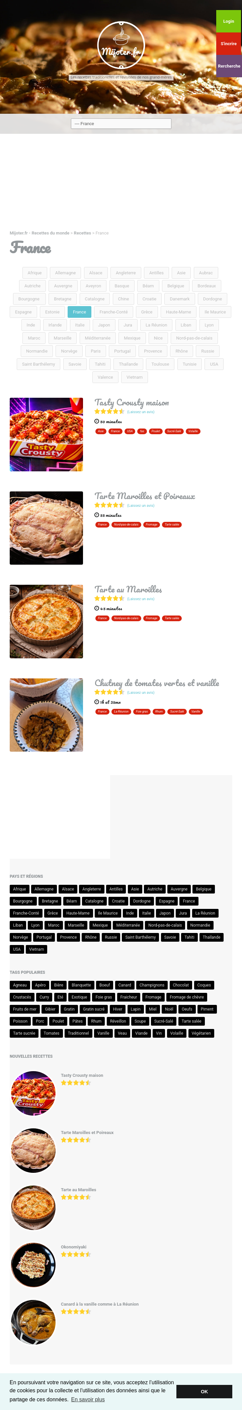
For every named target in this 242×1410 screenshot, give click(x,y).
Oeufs (187, 1009)
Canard (124, 985)
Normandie (37, 351)
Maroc (34, 338)
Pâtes (78, 1021)
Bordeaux (206, 285)
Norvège (69, 351)
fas (142, 431)
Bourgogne (29, 298)
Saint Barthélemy (38, 364)
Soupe (140, 1021)
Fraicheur (128, 997)
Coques (204, 985)
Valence (105, 377)
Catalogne (95, 298)
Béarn (148, 285)
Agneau (20, 985)
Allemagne (65, 272)
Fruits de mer (24, 1009)
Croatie (150, 298)
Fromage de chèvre (187, 997)
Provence (153, 351)
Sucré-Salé (174, 431)
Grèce (147, 311)
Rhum (159, 711)
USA (214, 364)
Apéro (40, 985)
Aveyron (93, 285)
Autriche (32, 285)
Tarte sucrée (24, 1033)
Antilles (156, 272)
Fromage (152, 524)
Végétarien (201, 1033)
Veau (122, 1033)
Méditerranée (97, 338)
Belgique (175, 285)
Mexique (132, 338)
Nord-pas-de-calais (194, 338)
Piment (207, 1009)
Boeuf (104, 985)
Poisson (20, 1021)
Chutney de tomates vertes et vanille (156, 683)
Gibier (50, 1009)
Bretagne (62, 298)
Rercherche (229, 66)
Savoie (75, 364)
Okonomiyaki (73, 1246)
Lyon (209, 324)
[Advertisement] (121, 184)
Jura (128, 324)
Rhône (181, 351)
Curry (44, 997)
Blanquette (81, 985)
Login (228, 21)
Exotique (79, 997)
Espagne (23, 311)
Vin (159, 1033)
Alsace (95, 272)
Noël (169, 1009)
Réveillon (118, 1021)
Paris (95, 351)
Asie (181, 272)
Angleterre (126, 272)
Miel (153, 1009)
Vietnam (135, 377)
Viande (141, 1033)
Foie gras (142, 711)
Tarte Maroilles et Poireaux (144, 496)
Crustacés (22, 997)
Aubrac (206, 272)
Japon (104, 324)
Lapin (136, 1009)
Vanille (195, 711)
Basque (122, 285)
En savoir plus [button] (88, 1399)
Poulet (156, 431)
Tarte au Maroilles (128, 589)
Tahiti (100, 364)
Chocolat (181, 985)
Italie (80, 324)
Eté (60, 997)
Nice (158, 338)
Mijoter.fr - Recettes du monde (39, 233)
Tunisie (189, 364)
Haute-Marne (178, 311)
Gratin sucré (93, 1009)
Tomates (52, 1033)
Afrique (35, 272)
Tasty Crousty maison (131, 402)
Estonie (52, 311)
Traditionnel (78, 1033)
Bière (58, 985)
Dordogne (212, 298)
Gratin (69, 1009)
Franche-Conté (113, 311)
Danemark (179, 298)
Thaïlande (128, 364)
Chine (123, 298)
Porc (40, 1021)
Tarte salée (172, 524)
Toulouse (160, 364)
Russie (207, 351)
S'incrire (228, 43)
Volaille (193, 431)
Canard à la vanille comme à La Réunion (100, 1304)
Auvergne (63, 285)
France (79, 311)
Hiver (118, 1009)
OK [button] (204, 1391)
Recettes (82, 233)
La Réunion (156, 324)
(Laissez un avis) (141, 412)
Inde (31, 324)
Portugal (122, 351)
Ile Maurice (215, 311)
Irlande (55, 324)
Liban (186, 324)
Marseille (63, 338)
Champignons (152, 985)
